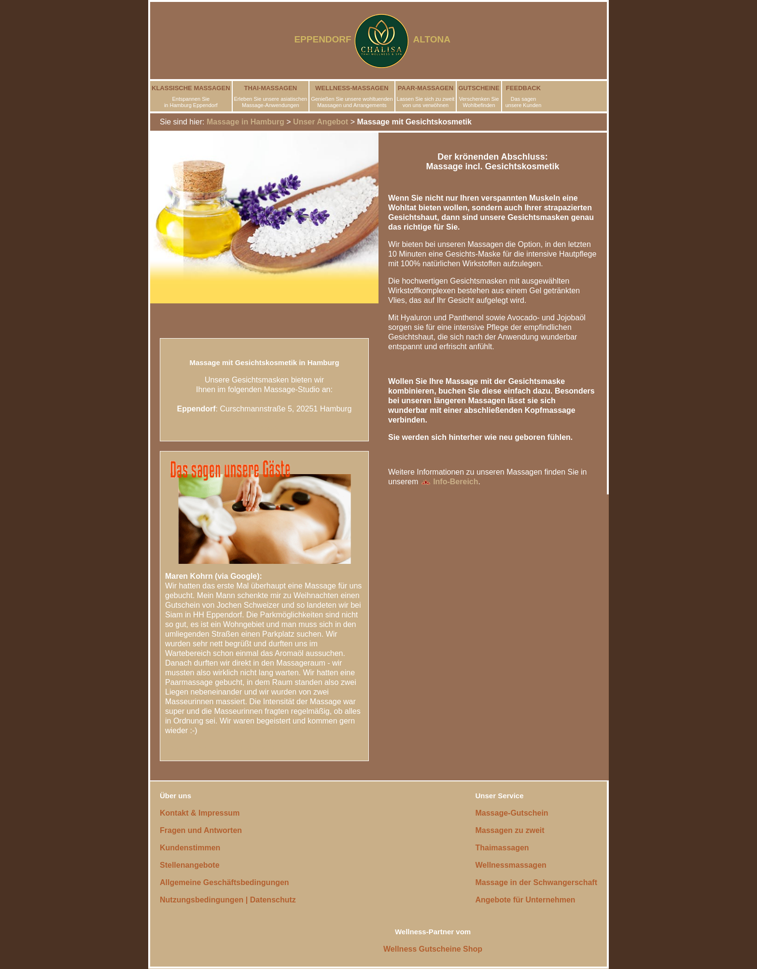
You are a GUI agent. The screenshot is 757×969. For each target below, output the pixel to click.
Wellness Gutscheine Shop (432, 949)
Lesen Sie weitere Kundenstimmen (229, 748)
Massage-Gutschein (511, 813)
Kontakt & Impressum (199, 813)
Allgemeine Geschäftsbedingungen (224, 882)
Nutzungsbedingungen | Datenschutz (228, 900)
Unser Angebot (320, 122)
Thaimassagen (502, 848)
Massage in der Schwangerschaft (536, 882)
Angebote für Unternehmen (525, 900)
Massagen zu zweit (509, 830)
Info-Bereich (449, 482)
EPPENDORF (322, 39)
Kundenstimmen (190, 848)
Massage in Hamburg (245, 122)
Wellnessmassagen (510, 865)
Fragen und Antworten (201, 830)
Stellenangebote (190, 865)
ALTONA (438, 39)
